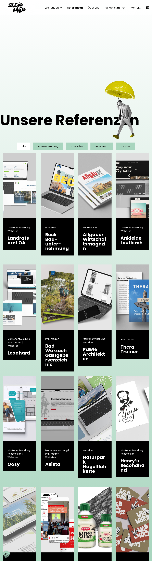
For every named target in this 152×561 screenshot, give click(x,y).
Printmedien (77, 146)
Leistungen (53, 8)
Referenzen (75, 7)
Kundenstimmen (115, 7)
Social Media (101, 146)
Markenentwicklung (48, 146)
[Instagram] (147, 7)
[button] (60, 8)
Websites (125, 146)
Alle (24, 146)
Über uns (93, 7)
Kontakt (136, 7)
